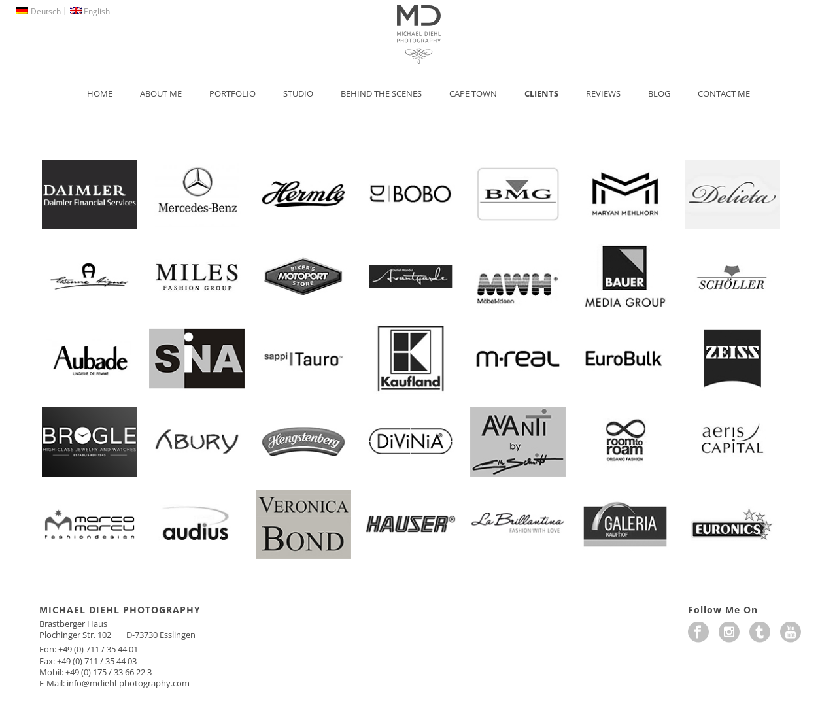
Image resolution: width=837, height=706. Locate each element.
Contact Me (724, 93)
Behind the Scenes (381, 93)
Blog (659, 93)
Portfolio (232, 93)
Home (99, 93)
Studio (298, 93)
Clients (541, 93)
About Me (161, 93)
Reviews (603, 93)
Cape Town (473, 93)
